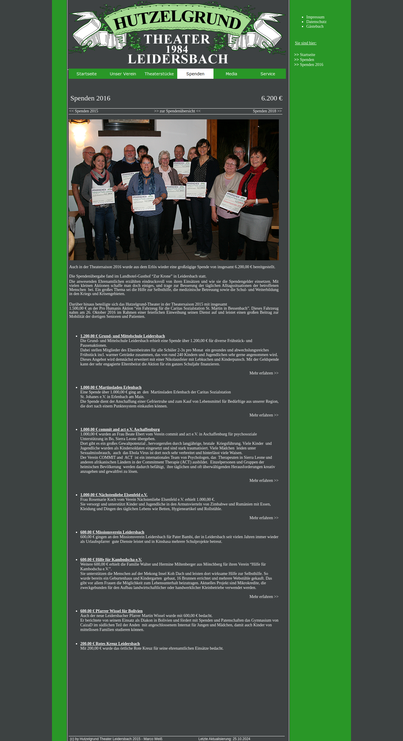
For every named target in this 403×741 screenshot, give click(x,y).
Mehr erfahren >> (264, 373)
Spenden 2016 (311, 64)
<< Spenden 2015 (83, 111)
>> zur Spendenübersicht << (177, 111)
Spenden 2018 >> (267, 111)
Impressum (315, 17)
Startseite (307, 55)
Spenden (307, 59)
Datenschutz (316, 22)
